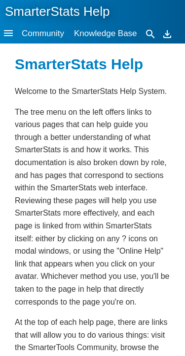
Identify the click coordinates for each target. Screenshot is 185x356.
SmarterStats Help (57, 11)
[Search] (150, 33)
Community (43, 33)
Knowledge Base (105, 33)
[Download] (167, 33)
